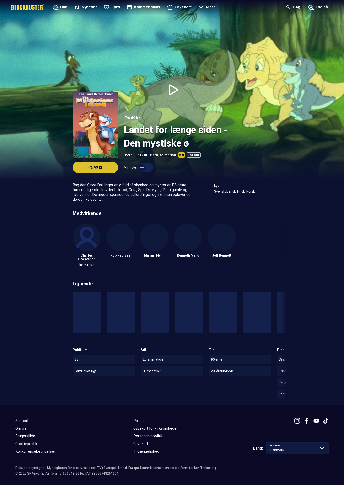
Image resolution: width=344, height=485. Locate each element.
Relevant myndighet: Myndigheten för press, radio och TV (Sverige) (65, 468)
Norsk (250, 191)
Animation (168, 155)
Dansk (231, 191)
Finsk (241, 191)
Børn (154, 155)
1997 (128, 155)
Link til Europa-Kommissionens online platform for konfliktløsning (167, 468)
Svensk (219, 191)
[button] (206, 7)
